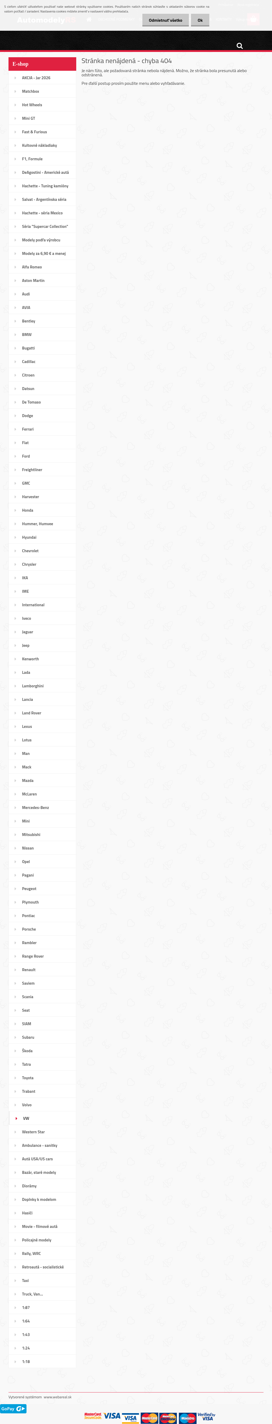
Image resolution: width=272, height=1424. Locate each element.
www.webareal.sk (58, 1397)
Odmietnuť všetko (165, 20)
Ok (200, 20)
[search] (239, 46)
